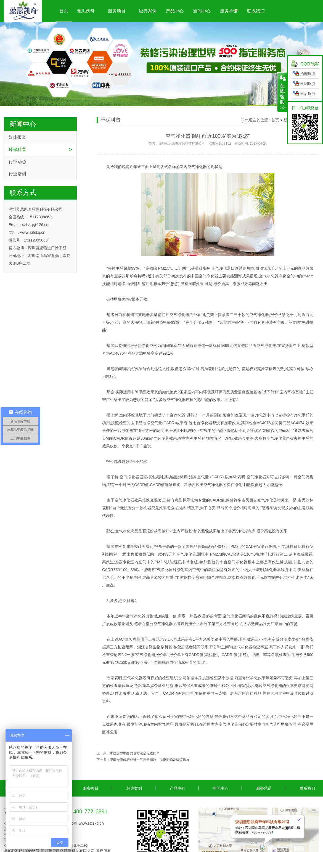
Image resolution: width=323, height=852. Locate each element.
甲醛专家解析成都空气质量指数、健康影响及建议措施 (149, 760)
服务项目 (117, 11)
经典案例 (148, 11)
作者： (208, 143)
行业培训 (17, 173)
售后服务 (308, 93)
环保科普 (17, 149)
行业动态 (17, 161)
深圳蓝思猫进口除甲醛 (47, 248)
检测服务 (308, 83)
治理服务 (308, 73)
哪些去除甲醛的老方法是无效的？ (135, 753)
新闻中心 (202, 11)
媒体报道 (17, 137)
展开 (282, 92)
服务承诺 (229, 11)
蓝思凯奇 (86, 11)
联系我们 (256, 11)
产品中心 (175, 11)
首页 (63, 11)
